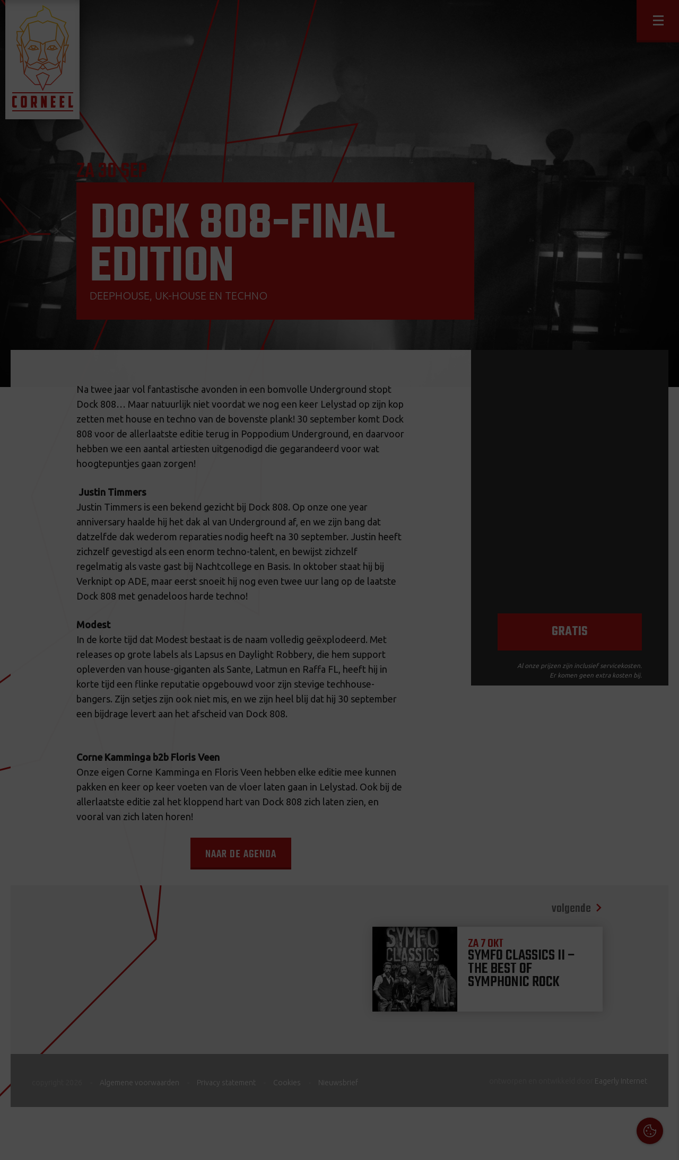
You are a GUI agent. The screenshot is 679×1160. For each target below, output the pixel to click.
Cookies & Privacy (550, 1016)
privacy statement (625, 1045)
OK (663, 1144)
